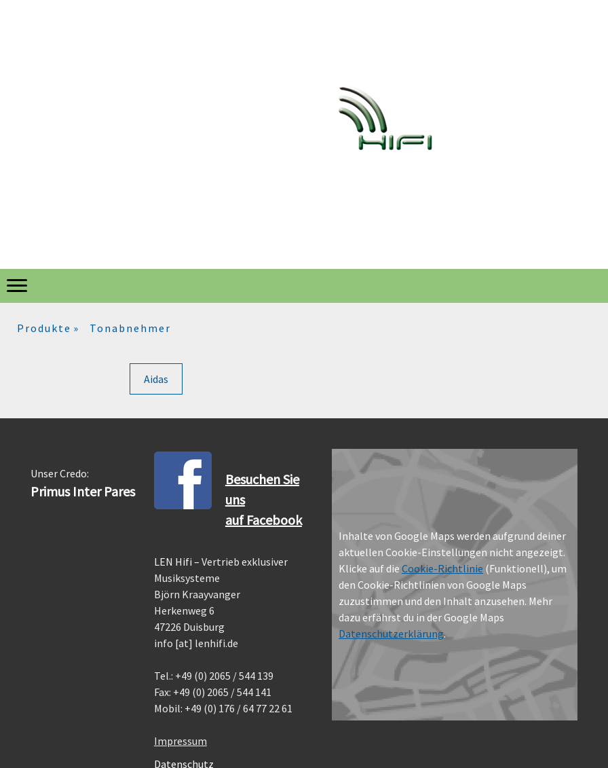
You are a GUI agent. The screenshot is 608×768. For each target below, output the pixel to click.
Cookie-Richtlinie (442, 568)
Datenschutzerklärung (391, 633)
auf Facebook (263, 519)
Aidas (156, 379)
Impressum (180, 741)
